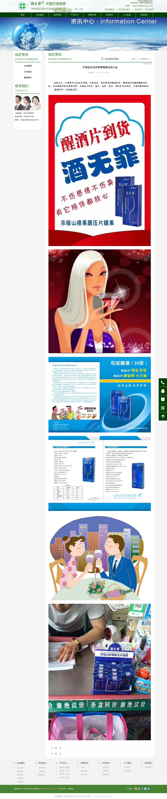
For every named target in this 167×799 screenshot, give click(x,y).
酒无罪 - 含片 (64, 774)
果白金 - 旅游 (64, 777)
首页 (134, 59)
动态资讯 (144, 59)
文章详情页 (147, 64)
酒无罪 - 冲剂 (64, 771)
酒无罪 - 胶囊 (64, 767)
